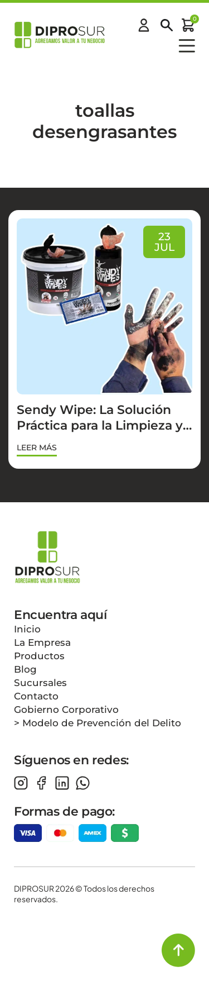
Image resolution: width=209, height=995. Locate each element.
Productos (39, 655)
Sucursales (40, 682)
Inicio (27, 629)
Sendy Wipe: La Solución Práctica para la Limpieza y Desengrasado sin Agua (100, 425)
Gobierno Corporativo (66, 709)
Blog (25, 669)
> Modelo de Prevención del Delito (97, 723)
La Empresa (42, 642)
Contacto (36, 696)
